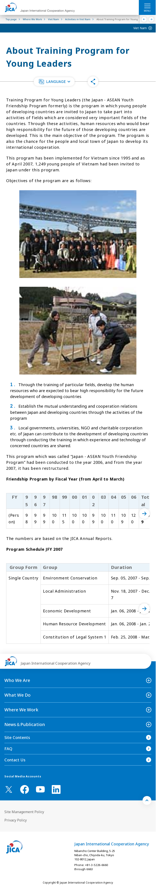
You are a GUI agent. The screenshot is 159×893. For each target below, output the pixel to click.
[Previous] (144, 19)
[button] (54, 81)
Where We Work (21, 710)
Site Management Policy (24, 811)
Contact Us (14, 759)
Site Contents (17, 737)
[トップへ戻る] (147, 800)
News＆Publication (24, 724)
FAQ (8, 748)
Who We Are (17, 680)
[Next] (151, 19)
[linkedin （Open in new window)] (56, 789)
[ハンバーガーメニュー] (147, 6)
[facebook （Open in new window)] (24, 789)
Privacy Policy (15, 820)
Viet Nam (140, 28)
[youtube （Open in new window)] (40, 789)
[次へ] (144, 513)
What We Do (17, 695)
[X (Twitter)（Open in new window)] (8, 789)
